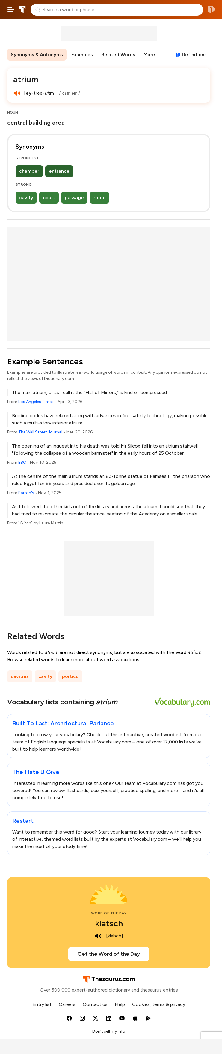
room (99, 197)
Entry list (42, 1004)
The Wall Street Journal (40, 432)
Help (120, 1004)
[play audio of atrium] (16, 93)
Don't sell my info (108, 1031)
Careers (67, 1004)
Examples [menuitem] (82, 54)
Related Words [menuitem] (118, 54)
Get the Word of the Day (109, 954)
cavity (26, 197)
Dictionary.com (211, 9)
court (49, 197)
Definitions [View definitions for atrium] (194, 54)
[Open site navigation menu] (10, 9)
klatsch (109, 923)
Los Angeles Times (36, 401)
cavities (20, 676)
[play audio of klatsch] (98, 936)
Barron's (26, 492)
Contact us (95, 1004)
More (149, 54)
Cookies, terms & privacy (158, 1004)
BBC (22, 462)
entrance (59, 171)
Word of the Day (109, 913)
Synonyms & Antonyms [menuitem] (37, 54)
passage (74, 197)
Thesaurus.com (22, 9)
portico (70, 676)
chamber (29, 171)
